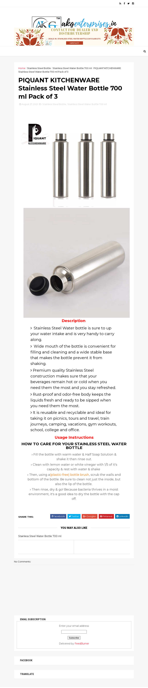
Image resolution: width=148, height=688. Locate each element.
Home (21, 68)
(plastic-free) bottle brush (69, 475)
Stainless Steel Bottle (39, 68)
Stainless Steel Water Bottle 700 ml (72, 68)
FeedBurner (82, 643)
